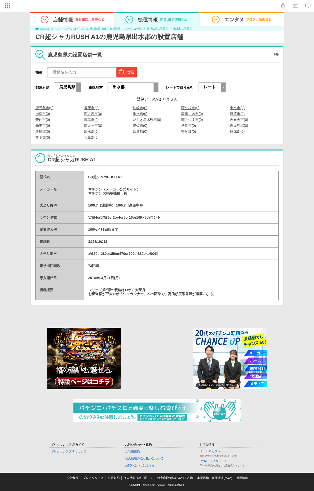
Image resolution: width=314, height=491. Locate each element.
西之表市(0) (93, 113)
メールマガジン (210, 451)
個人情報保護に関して (138, 478)
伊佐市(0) (140, 125)
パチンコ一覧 (133, 28)
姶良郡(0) (140, 131)
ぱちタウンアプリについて (68, 451)
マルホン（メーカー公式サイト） (114, 189)
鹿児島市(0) (44, 108)
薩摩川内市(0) (192, 113)
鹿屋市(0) (91, 108)
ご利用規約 (132, 451)
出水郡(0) (91, 131)
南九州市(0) (93, 125)
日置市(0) (237, 113)
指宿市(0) (42, 113)
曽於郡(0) (188, 131)
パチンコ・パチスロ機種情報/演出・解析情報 (92, 28)
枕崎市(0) (140, 108)
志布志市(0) (239, 119)
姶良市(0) (188, 125)
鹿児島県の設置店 (157, 28)
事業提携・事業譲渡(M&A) (214, 478)
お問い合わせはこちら (140, 465)
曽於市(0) (42, 119)
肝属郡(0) (237, 131)
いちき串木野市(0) (147, 119)
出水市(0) (237, 108)
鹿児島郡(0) (239, 125)
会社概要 (73, 478)
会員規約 (114, 478)
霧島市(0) (91, 119)
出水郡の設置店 (182, 28)
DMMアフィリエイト (213, 461)
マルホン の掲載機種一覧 (107, 193)
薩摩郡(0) (42, 131)
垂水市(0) (140, 113)
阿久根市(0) (190, 108)
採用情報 (242, 478)
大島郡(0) (91, 137)
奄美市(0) (42, 125)
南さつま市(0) (192, 119)
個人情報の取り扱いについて (144, 458)
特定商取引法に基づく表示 (175, 478)
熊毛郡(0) (42, 137)
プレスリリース (93, 478)
